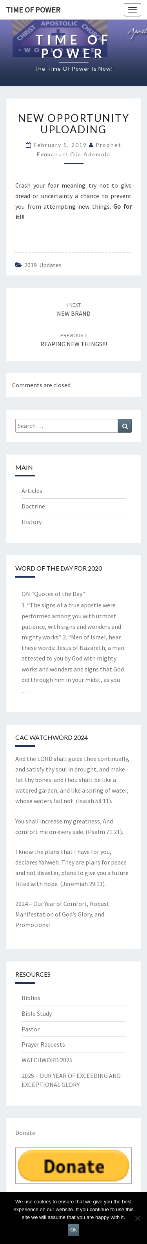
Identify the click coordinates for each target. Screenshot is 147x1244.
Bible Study (37, 1013)
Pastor (31, 1029)
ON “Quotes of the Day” (53, 594)
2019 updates (43, 265)
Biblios (31, 998)
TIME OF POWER (33, 9)
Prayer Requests (43, 1044)
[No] (137, 1218)
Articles (32, 490)
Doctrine (33, 506)
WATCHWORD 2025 (47, 1060)
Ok (73, 1230)
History (32, 522)
